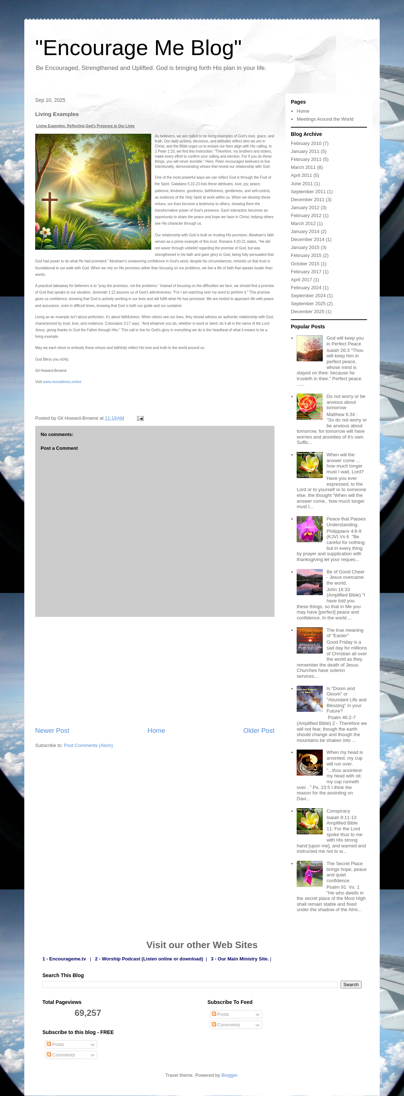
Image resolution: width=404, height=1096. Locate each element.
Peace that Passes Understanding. (346, 521)
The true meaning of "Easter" (344, 633)
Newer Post (52, 730)
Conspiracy (338, 811)
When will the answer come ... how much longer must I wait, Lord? (345, 463)
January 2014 (305, 231)
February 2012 (306, 215)
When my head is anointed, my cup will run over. (344, 758)
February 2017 (306, 271)
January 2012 (305, 207)
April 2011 (301, 175)
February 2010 (306, 143)
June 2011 (302, 183)
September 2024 (308, 295)
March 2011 (303, 167)
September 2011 (308, 191)
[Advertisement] (154, 671)
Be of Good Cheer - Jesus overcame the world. (345, 577)
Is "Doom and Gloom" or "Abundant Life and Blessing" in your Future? (346, 700)
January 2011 (305, 151)
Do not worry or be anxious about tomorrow (345, 402)
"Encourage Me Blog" (138, 48)
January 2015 (305, 247)
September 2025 (308, 303)
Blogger (230, 1075)
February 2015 (306, 255)
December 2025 (308, 311)
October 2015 (305, 263)
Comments (61, 1055)
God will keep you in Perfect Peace (345, 340)
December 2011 (308, 199)
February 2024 (306, 287)
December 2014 (308, 239)
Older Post (259, 730)
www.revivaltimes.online (62, 382)
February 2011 (306, 159)
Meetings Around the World (325, 119)
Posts (55, 1044)
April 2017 (301, 279)
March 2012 (303, 223)
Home (156, 730)
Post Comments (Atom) (88, 745)
